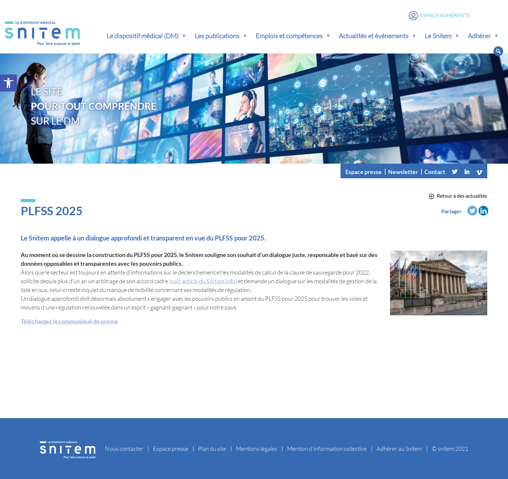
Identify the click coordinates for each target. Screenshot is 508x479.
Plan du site (212, 448)
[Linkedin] (467, 171)
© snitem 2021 (450, 448)
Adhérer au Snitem (399, 448)
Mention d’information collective (327, 448)
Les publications (221, 36)
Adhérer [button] (483, 36)
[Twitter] (454, 171)
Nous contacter (124, 448)
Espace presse (363, 171)
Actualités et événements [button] (378, 36)
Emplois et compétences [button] (293, 36)
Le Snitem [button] (442, 36)
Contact (434, 171)
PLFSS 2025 (52, 211)
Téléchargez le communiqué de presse (69, 321)
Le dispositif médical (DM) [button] (147, 36)
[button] (8, 83)
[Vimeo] (479, 171)
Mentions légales (256, 448)
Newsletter (403, 171)
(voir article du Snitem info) (203, 281)
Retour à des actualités (462, 196)
